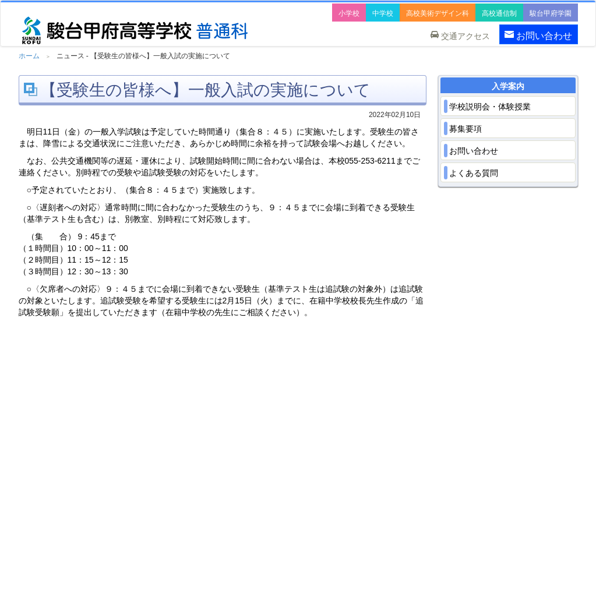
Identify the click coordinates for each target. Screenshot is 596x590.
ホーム (29, 56)
